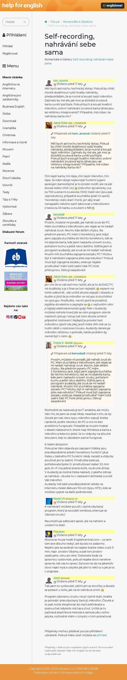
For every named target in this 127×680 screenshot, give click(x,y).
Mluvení (8, 149)
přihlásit (102, 635)
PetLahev (59, 531)
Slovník (7, 185)
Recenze (8, 170)
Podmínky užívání (46, 672)
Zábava (7, 213)
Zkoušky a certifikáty (9, 222)
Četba (6, 113)
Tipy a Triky (10, 199)
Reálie (6, 163)
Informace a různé (14, 142)
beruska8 (58, 214)
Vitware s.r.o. (66, 668)
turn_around (60, 80)
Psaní (6, 156)
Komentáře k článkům (78, 21)
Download (9, 121)
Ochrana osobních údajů (76, 672)
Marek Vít (65, 498)
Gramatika (9, 128)
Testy (5, 192)
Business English (13, 106)
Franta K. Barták (68, 342)
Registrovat (10, 53)
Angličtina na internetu (11, 86)
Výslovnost (9, 206)
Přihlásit (7, 46)
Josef (61, 578)
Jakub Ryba (69, 123)
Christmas (8, 135)
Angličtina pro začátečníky (11, 97)
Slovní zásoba (11, 178)
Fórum (55, 21)
